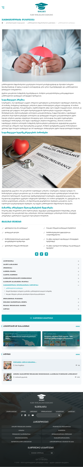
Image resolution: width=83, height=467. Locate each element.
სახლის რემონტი (10, 275)
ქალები (6, 309)
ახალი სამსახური (10, 264)
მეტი (78, 326)
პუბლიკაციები (11, 411)
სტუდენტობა (8, 261)
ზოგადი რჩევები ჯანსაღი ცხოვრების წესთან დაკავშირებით (25, 294)
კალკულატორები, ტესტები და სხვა (62, 442)
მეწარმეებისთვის (21, 438)
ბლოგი (23, 411)
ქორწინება (7, 268)
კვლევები (33, 411)
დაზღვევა (61, 430)
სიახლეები (60, 411)
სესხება (21, 430)
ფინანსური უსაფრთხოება (21, 434)
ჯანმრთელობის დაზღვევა (14, 288)
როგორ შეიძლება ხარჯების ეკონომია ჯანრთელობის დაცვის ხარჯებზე (29, 291)
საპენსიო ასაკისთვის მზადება (15, 281)
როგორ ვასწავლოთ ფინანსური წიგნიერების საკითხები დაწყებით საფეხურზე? (45, 374)
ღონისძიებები (46, 411)
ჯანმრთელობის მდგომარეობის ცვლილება (20, 285)
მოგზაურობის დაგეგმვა (13, 298)
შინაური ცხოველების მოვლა (15, 302)
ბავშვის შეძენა (9, 271)
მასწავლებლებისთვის (62, 438)
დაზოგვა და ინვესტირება (62, 427)
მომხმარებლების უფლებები (62, 434)
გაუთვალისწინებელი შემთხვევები (17, 278)
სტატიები (71, 411)
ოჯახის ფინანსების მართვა (14, 305)
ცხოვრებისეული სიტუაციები (15, 23)
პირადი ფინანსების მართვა (21, 427)
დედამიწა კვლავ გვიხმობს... (25, 362)
